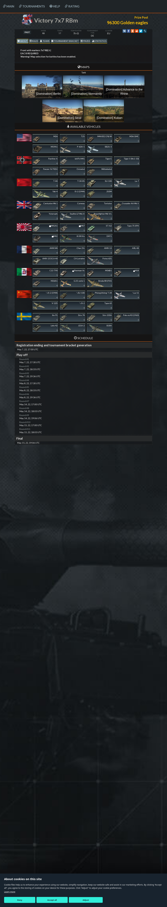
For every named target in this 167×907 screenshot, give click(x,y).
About (23, 41)
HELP (55, 6)
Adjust (86, 900)
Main (8, 6)
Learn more (9, 891)
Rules (33, 41)
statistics (99, 41)
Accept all (52, 900)
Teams (45, 41)
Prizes (85, 41)
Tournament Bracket (65, 41)
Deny (19, 900)
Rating (72, 6)
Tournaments (32, 6)
